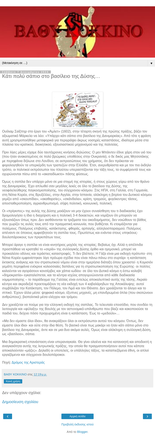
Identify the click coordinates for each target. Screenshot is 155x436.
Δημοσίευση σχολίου (20, 401)
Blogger (82, 431)
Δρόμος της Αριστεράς (28, 362)
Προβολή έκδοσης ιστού (77, 424)
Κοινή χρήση (13, 381)
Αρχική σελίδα (78, 416)
